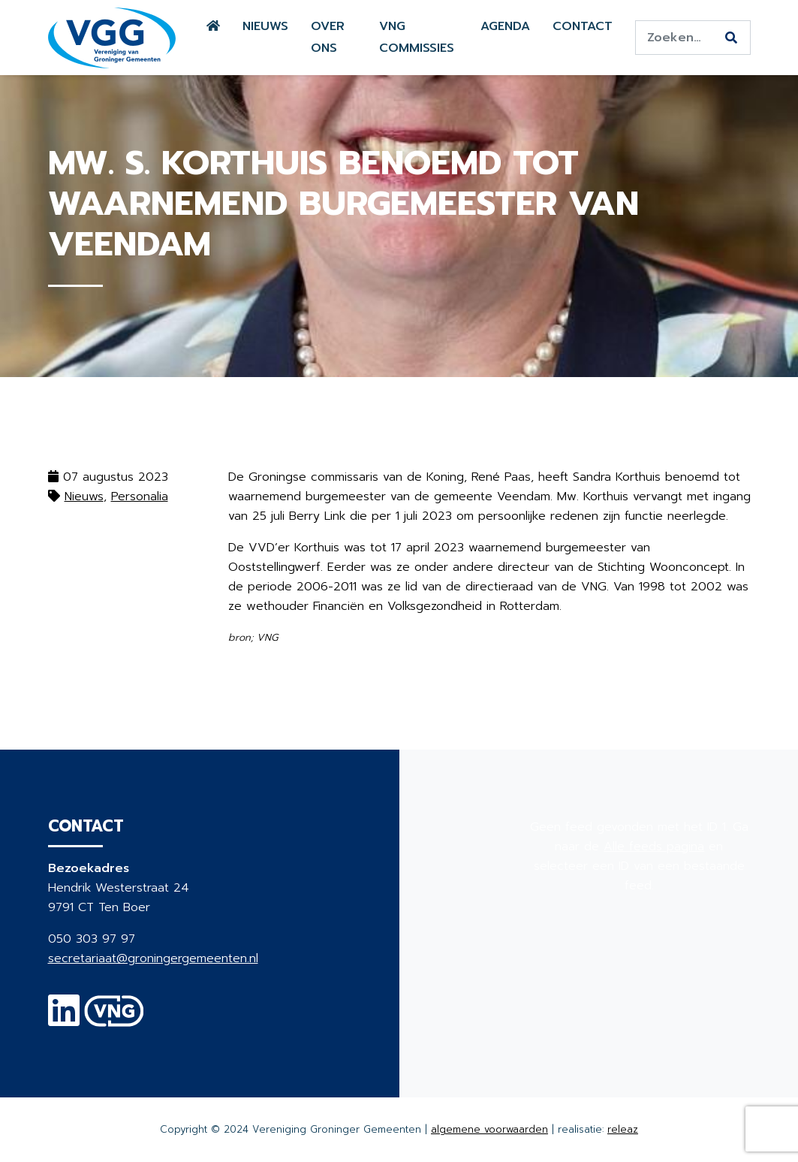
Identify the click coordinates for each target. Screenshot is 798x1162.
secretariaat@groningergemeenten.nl (153, 958)
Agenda (505, 26)
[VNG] (114, 1020)
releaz (622, 1129)
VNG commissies (416, 37)
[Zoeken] (731, 38)
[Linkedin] (64, 1020)
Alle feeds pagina (654, 847)
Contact (583, 26)
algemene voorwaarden (489, 1129)
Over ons (328, 37)
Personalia (139, 496)
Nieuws (265, 26)
